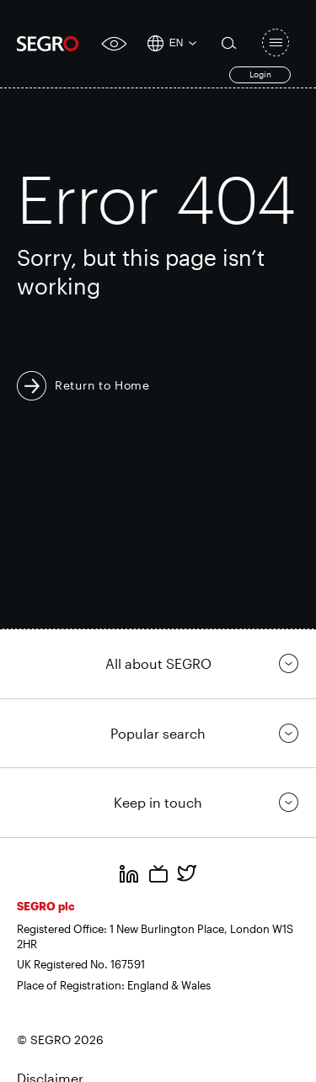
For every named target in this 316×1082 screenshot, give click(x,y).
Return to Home (102, 385)
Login (260, 74)
